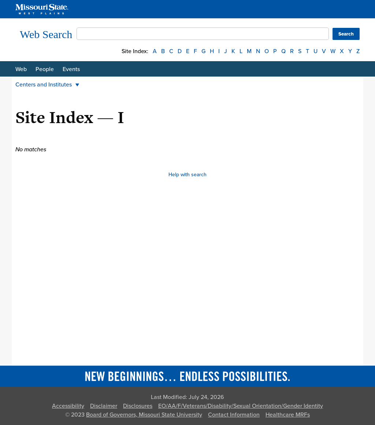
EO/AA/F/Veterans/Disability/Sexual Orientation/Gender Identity (240, 406)
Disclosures (137, 406)
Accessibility (68, 406)
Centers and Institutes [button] (47, 84)
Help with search (187, 174)
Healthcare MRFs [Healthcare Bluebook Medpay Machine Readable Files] (288, 414)
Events (71, 69)
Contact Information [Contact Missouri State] (234, 414)
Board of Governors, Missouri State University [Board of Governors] (144, 414)
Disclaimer (103, 406)
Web (21, 69)
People (45, 69)
